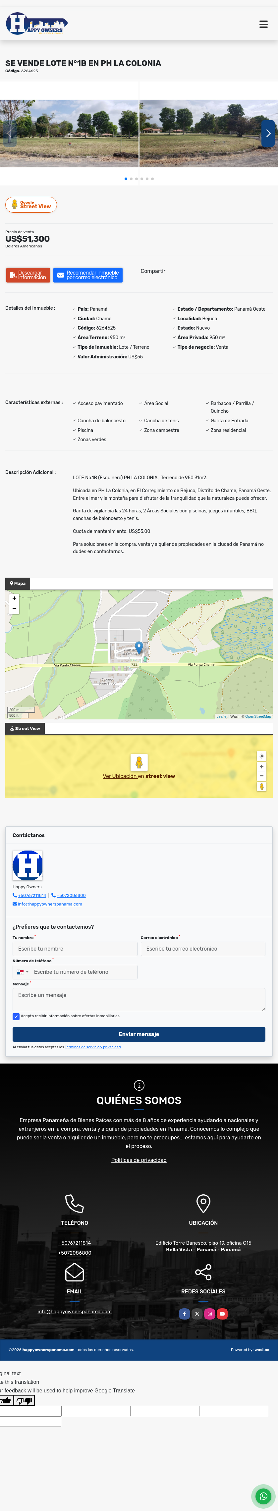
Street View (31, 204)
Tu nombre (24, 937)
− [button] (14, 609)
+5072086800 (71, 895)
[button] (126, 179)
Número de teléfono (33, 960)
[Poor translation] (24, 1400)
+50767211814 (32, 895)
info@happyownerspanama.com (50, 904)
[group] (69, 133)
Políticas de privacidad (139, 1160)
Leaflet (221, 716)
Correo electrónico (160, 937)
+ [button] (14, 599)
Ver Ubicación (120, 776)
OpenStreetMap (258, 716)
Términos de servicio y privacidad (93, 1047)
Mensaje (22, 983)
